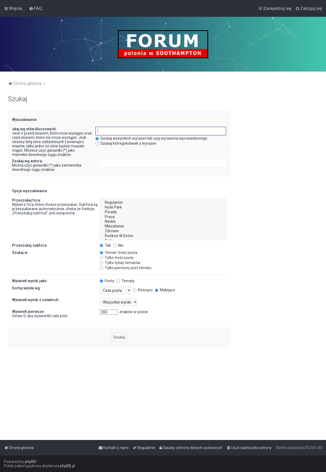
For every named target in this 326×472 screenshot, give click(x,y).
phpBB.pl (67, 466)
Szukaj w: (20, 252)
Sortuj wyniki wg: (26, 288)
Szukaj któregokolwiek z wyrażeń (125, 143)
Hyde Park (163, 207)
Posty (107, 281)
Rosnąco (143, 290)
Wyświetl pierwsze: (28, 311)
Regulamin (163, 202)
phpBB (30, 461)
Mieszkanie (163, 226)
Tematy (125, 281)
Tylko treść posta (117, 257)
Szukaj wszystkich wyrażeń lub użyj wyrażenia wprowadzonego (151, 138)
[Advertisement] (278, 175)
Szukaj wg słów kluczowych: (32, 129)
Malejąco (165, 290)
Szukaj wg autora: (27, 161)
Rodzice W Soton (163, 236)
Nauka (163, 221)
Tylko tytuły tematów (120, 263)
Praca (163, 217)
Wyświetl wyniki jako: (30, 281)
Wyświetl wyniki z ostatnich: (35, 300)
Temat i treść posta (118, 252)
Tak (105, 245)
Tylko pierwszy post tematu (125, 268)
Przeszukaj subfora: (29, 245)
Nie (118, 245)
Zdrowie (163, 231)
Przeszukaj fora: (26, 200)
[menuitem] (35, 8)
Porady (163, 212)
